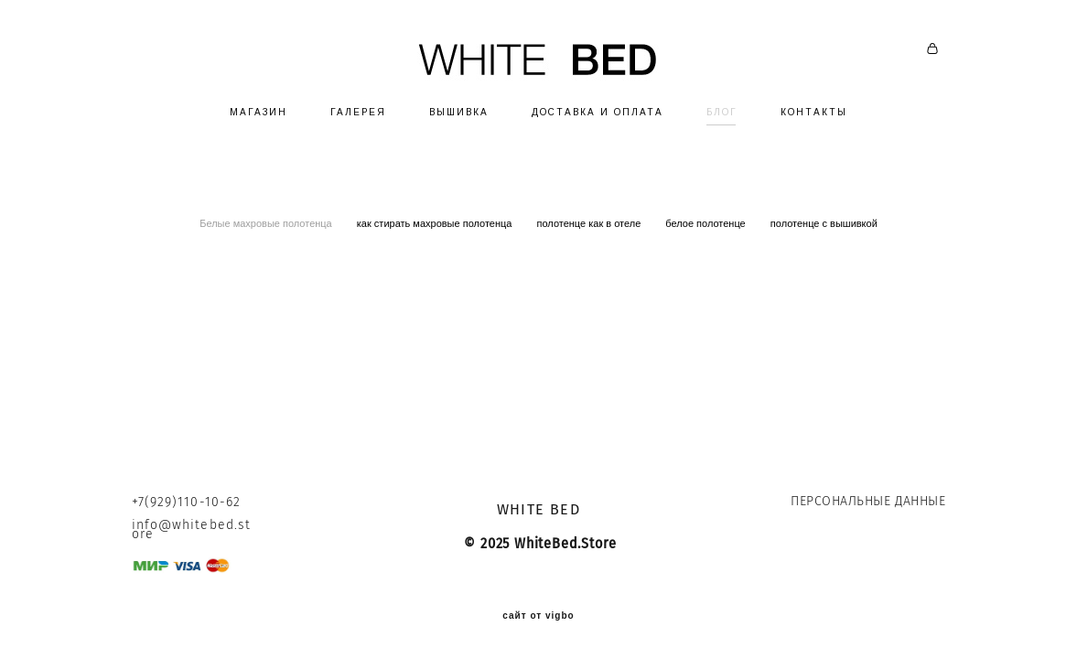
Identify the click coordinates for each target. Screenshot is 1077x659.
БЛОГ (722, 112)
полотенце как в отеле (590, 223)
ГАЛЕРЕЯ (358, 112)
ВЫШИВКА (459, 112)
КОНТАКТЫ (814, 112)
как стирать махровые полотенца (436, 223)
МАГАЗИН (258, 112)
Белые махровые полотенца (267, 223)
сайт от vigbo (538, 616)
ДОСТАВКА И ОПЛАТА (597, 112)
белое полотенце (706, 223)
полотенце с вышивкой (824, 223)
